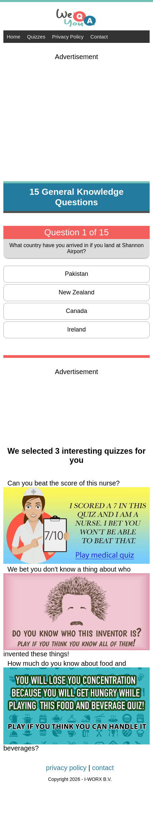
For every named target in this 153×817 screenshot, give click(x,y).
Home (13, 36)
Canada (76, 311)
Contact (99, 36)
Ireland (76, 329)
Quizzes (36, 36)
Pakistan (76, 273)
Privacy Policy (67, 36)
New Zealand (76, 292)
